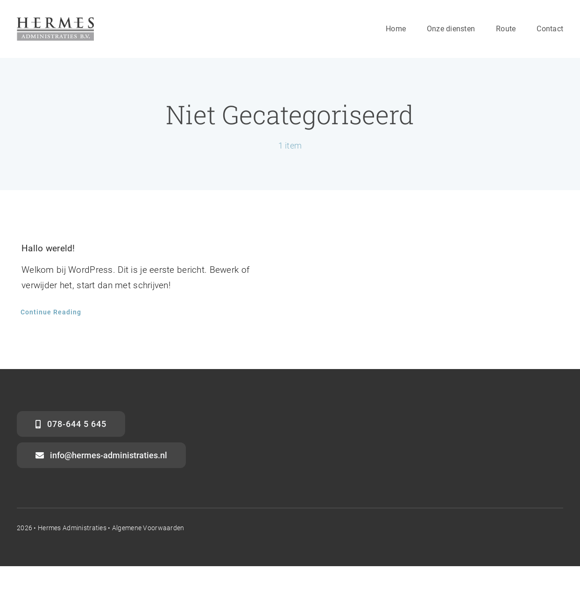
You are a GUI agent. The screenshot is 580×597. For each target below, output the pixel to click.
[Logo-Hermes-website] (55, 21)
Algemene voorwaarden (148, 528)
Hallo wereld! (48, 248)
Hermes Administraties (72, 528)
